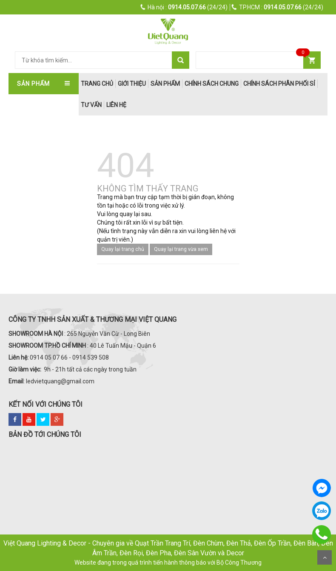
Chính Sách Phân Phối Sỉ (279, 83)
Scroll (324, 557)
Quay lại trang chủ (122, 249)
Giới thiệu (132, 83)
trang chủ (97, 83)
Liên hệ (116, 104)
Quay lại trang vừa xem (181, 249)
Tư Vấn (91, 104)
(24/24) (184, 7)
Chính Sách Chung (212, 83)
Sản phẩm (165, 83)
